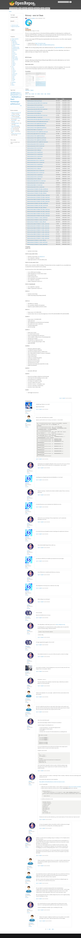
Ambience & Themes (16, 44)
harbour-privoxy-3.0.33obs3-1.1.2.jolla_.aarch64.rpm (37, 217)
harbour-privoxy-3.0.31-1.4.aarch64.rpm (35, 164)
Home (10, 11)
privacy (26, 93)
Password (12, 21)
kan (26, 423)
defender (48, 93)
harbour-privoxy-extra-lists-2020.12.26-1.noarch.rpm (37, 109)
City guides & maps (15, 47)
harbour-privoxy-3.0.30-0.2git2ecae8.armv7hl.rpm (36, 123)
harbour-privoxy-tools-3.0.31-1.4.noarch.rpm (35, 172)
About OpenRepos (13, 8)
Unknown (14, 63)
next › (50, 929)
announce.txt (42, 256)
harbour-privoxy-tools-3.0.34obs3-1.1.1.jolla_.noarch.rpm (38, 238)
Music (13, 51)
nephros (33, 18)
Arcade (13, 72)
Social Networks (15, 59)
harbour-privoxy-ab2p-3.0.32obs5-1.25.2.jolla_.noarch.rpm (38, 195)
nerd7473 (27, 483)
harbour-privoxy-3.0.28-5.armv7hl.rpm (34, 101)
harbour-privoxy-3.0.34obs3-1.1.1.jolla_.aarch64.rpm (37, 244)
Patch (12, 99)
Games (12, 66)
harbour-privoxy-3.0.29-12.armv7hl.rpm (34, 105)
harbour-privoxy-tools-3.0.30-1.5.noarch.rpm (35, 144)
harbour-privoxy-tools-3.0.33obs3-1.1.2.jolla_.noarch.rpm (38, 230)
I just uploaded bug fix (15, 123)
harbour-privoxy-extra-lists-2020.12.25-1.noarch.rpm (37, 103)
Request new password (15, 26)
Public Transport (15, 58)
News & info (14, 54)
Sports (13, 61)
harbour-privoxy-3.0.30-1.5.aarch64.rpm (35, 152)
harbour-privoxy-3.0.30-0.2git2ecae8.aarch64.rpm (36, 127)
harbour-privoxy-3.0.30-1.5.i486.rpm (34, 150)
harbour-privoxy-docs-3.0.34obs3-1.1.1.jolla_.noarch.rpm (38, 236)
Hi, (11, 128)
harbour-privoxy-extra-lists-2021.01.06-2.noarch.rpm (37, 115)
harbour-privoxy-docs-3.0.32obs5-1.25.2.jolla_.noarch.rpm (38, 197)
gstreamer (15, 94)
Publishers (25, 8)
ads (35, 93)
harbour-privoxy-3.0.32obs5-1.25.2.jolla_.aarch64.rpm (37, 189)
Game (13, 68)
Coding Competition (14, 38)
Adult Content (14, 43)
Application (14, 41)
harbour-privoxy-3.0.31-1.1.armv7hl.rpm (35, 156)
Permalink (26, 413)
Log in (60, 398)
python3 (17, 104)
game (11, 94)
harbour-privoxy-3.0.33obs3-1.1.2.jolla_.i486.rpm (36, 221)
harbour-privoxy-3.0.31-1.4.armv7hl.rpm (35, 166)
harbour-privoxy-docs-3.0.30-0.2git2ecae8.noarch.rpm (37, 121)
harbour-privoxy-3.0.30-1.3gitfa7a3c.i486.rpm (36, 135)
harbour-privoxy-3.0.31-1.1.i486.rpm (34, 158)
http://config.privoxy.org (60, 624)
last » (53, 929)
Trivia (13, 80)
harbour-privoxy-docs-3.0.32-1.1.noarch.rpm (35, 182)
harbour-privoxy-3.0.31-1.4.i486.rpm (34, 168)
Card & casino (14, 73)
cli (20, 93)
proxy (30, 93)
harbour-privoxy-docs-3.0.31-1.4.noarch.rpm (35, 170)
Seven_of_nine (28, 410)
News (20, 8)
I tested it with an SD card (15, 133)
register (64, 398)
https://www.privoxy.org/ (40, 43)
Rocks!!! (13, 131)
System (13, 62)
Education (14, 75)
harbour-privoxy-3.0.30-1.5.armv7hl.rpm (35, 148)
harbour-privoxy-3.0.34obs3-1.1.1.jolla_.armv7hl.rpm (37, 242)
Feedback (47, 8)
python (12, 104)
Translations (13, 82)
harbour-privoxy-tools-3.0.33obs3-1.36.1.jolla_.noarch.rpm (38, 215)
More (21, 105)
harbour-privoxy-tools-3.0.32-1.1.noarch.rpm (35, 187)
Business (13, 45)
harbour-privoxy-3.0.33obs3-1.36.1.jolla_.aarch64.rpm (37, 203)
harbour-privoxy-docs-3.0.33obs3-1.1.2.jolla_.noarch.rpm (38, 225)
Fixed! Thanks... (14, 120)
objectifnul (27, 617)
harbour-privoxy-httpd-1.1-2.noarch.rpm (34, 117)
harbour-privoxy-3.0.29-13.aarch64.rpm (34, 111)
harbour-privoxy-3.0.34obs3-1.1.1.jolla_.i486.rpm (36, 240)
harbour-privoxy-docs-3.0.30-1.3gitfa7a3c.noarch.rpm (37, 131)
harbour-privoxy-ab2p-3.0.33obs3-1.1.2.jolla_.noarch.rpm (38, 223)
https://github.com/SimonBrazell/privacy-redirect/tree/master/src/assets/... (52, 781)
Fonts (12, 83)
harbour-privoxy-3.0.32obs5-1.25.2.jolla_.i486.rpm (37, 193)
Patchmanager (14, 101)
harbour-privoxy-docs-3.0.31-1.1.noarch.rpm (35, 160)
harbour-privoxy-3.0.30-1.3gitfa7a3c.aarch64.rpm (36, 139)
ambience (18, 93)
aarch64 (12, 93)
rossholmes (27, 698)
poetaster (27, 671)
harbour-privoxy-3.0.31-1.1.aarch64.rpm (35, 154)
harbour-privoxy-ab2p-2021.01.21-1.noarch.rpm (36, 133)
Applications (13, 40)
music (19, 97)
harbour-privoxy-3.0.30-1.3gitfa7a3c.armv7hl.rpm (36, 137)
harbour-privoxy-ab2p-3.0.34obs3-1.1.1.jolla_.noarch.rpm (38, 232)
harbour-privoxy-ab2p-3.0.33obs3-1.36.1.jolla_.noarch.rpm (38, 209)
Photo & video (14, 56)
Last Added (30, 8)
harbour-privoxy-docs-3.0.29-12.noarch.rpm (35, 107)
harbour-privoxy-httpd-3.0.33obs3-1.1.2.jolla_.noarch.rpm (38, 228)
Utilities (13, 65)
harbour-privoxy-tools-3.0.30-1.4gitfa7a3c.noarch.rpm (37, 141)
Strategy (13, 79)
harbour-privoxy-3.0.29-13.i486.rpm (34, 113)
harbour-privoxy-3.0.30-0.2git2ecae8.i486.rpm (36, 125)
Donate (42, 8)
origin (45, 93)
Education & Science (16, 48)
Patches (13, 55)
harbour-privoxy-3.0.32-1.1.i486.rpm (34, 178)
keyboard (15, 97)
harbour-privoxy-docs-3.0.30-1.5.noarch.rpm (35, 146)
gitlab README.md (60, 47)
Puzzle (13, 76)
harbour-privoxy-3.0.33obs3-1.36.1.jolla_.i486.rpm (37, 207)
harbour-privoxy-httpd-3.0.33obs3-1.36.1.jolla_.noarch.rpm (38, 213)
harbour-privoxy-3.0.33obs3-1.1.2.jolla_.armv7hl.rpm (37, 219)
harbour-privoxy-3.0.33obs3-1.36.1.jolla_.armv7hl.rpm (37, 205)
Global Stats (37, 8)
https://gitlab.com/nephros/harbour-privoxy (45, 44)
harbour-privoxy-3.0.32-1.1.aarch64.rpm (35, 174)
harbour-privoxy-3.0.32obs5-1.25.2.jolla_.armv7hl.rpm (37, 191)
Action (13, 69)
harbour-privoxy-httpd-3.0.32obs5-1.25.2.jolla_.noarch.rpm (38, 199)
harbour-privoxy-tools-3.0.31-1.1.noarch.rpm (35, 162)
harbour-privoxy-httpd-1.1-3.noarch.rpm (34, 129)
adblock (38, 93)
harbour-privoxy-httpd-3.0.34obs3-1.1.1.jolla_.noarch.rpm (38, 234)
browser (32, 93)
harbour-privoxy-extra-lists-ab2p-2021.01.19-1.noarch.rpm (38, 119)
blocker (42, 93)
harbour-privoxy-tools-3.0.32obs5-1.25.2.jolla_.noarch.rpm (38, 201)
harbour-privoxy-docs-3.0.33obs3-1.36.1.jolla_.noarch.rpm (38, 211)
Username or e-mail (14, 17)
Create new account (14, 25)
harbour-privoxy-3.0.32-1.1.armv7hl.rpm (35, 176)
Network (13, 52)
